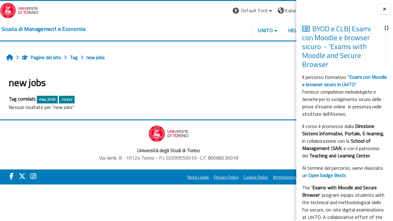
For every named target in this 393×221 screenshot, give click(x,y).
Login (285, 10)
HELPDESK (259, 30)
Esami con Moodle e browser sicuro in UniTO (344, 80)
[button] (212, 10)
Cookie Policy (215, 177)
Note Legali (157, 177)
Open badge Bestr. (327, 175)
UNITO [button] (224, 30)
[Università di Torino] (19, 10)
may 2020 (47, 99)
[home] (43, 29)
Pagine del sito (41, 57)
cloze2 (66, 99)
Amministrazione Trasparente (260, 177)
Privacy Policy (185, 177)
